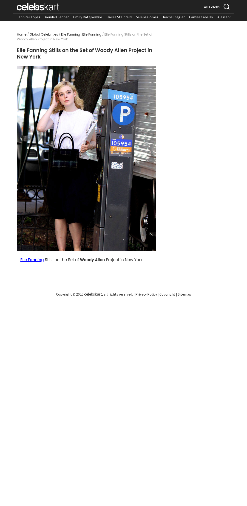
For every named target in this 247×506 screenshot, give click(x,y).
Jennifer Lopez (28, 17)
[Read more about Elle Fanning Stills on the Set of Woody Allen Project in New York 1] (86, 158)
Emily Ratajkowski (87, 17)
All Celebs (212, 7)
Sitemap (184, 294)
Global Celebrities (44, 34)
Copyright (167, 294)
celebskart (93, 294)
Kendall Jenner (57, 17)
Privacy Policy (146, 294)
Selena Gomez (147, 17)
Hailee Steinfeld (119, 17)
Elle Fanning (70, 34)
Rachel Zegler (174, 17)
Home (22, 34)
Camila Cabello (201, 17)
